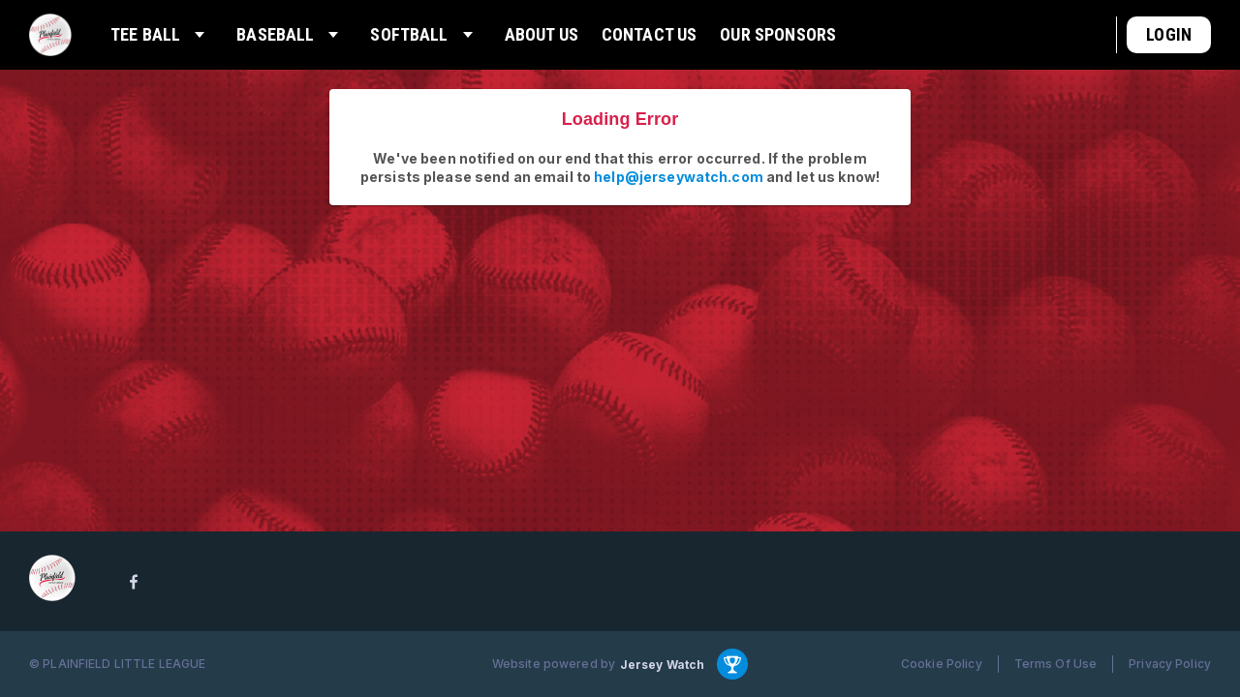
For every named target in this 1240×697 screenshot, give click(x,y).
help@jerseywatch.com (678, 176)
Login (1169, 34)
